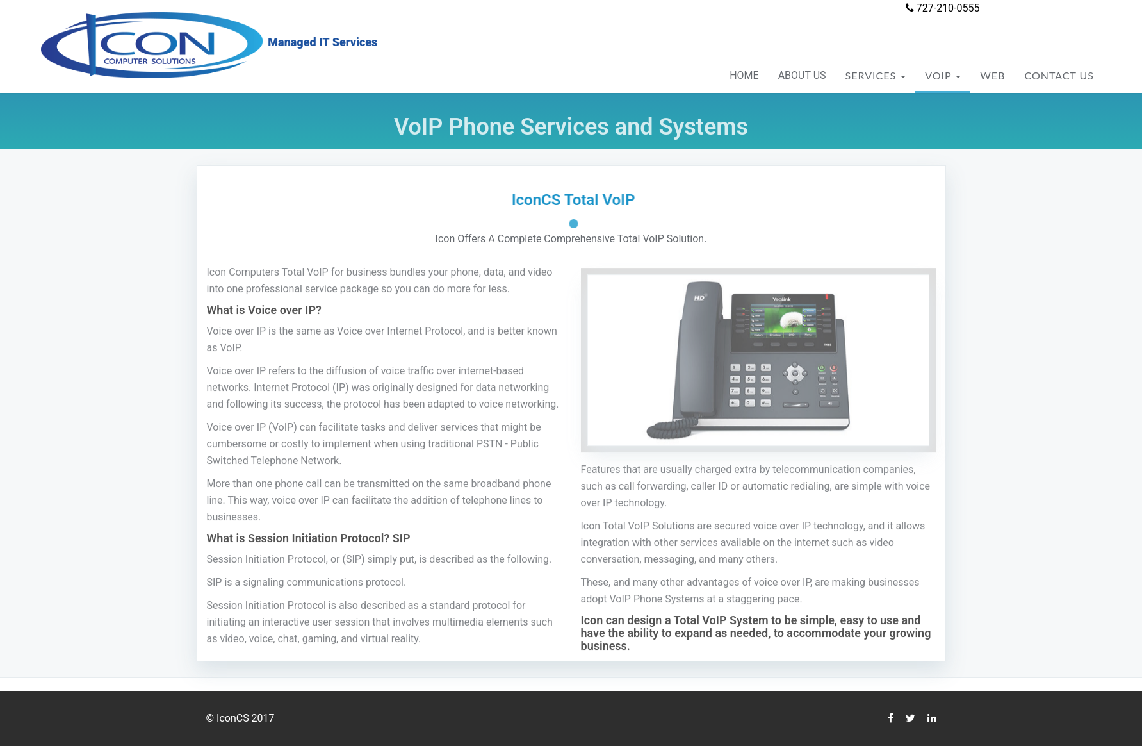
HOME (744, 75)
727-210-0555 (943, 8)
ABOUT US (802, 75)
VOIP (943, 75)
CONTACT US (1059, 75)
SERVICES (875, 75)
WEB (992, 75)
